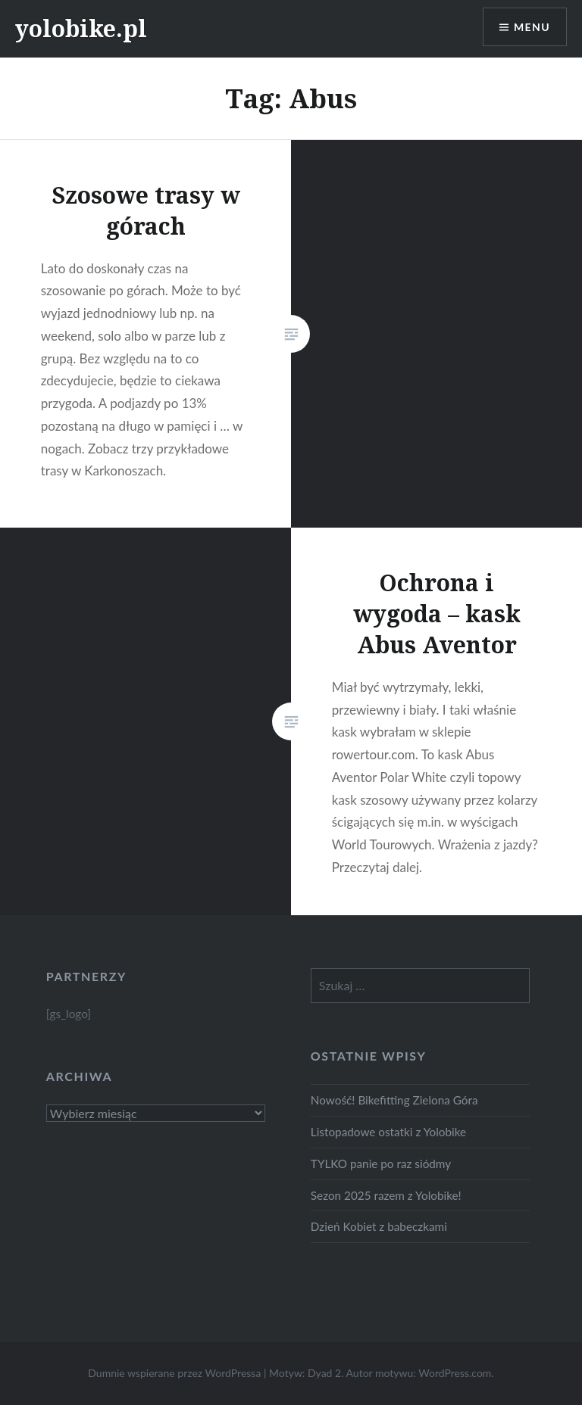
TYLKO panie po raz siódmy (381, 1163)
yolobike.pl (81, 28)
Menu (532, 26)
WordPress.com (454, 1372)
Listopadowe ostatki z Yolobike (388, 1132)
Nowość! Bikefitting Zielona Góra (394, 1100)
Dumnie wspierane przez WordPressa (174, 1372)
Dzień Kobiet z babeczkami (379, 1226)
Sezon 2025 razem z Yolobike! (386, 1195)
